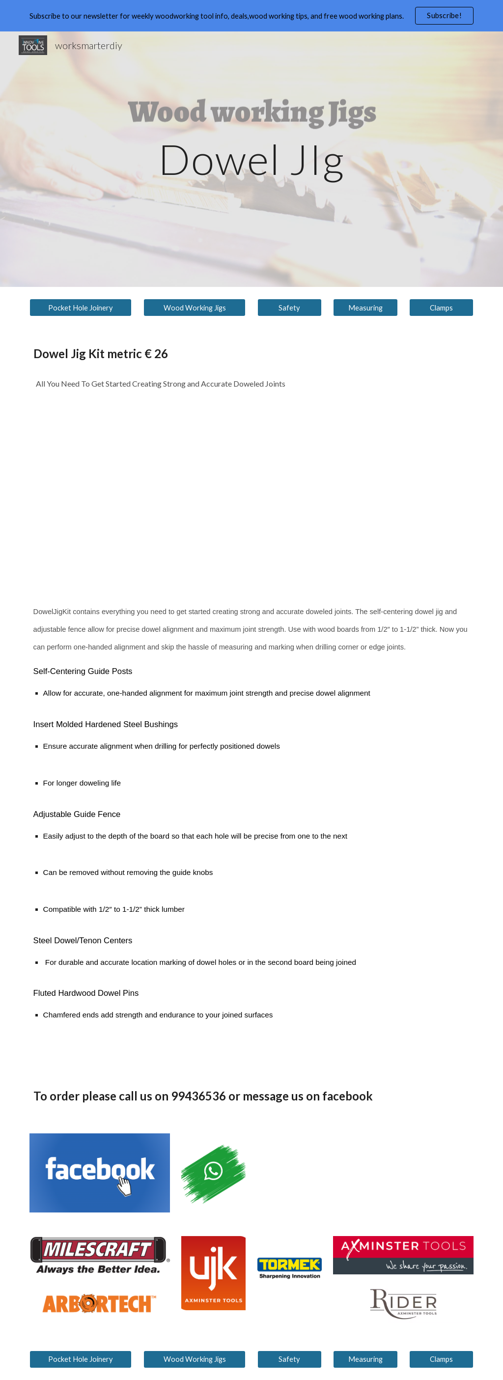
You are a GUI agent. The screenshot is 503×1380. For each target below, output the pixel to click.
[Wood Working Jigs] (195, 307)
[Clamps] (441, 307)
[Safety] (289, 307)
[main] (251, 159)
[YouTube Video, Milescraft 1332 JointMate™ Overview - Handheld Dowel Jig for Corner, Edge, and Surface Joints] (213, 491)
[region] (251, 15)
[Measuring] (365, 307)
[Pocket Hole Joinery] (81, 307)
